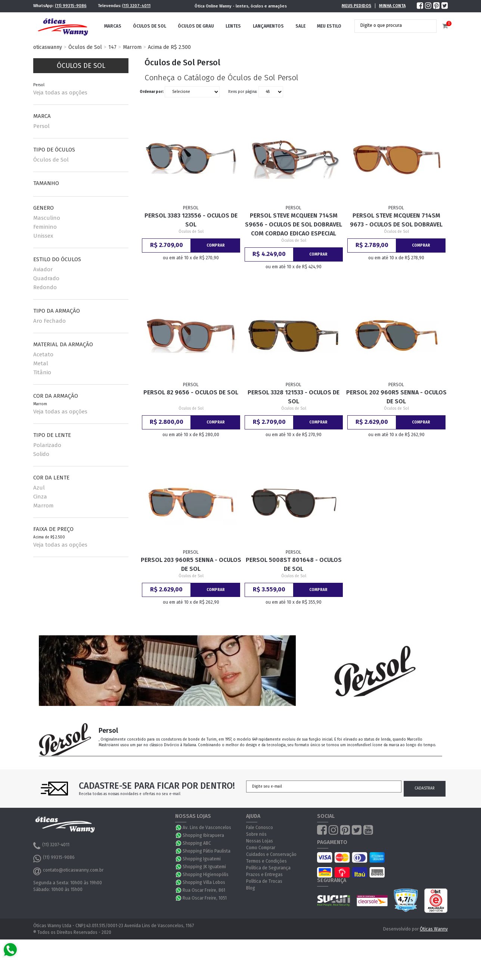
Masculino (46, 218)
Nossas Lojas (259, 841)
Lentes (233, 26)
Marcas (112, 26)
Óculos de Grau (196, 26)
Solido (41, 454)
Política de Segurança (268, 867)
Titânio (42, 372)
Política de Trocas (264, 881)
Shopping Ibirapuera (203, 835)
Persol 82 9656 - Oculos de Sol (190, 392)
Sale (300, 26)
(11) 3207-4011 (136, 5)
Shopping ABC (197, 843)
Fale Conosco (259, 827)
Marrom (132, 47)
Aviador (43, 269)
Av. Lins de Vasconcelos (207, 827)
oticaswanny (47, 47)
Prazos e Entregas (264, 874)
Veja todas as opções (60, 92)
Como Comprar (260, 847)
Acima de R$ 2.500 (169, 47)
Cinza (40, 496)
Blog (250, 888)
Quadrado (46, 278)
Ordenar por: (152, 92)
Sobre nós (256, 834)
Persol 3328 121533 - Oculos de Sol (293, 397)
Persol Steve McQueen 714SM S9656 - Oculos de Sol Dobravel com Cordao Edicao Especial (293, 224)
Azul (39, 487)
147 (112, 47)
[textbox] (390, 25)
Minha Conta (392, 5)
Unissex (43, 235)
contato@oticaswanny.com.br (68, 871)
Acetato (43, 354)
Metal (40, 363)
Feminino (45, 226)
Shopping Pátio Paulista (206, 851)
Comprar (216, 245)
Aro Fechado (49, 321)
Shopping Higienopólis (206, 874)
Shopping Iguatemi (202, 859)
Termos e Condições (266, 861)
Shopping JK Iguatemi (204, 866)
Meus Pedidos (356, 5)
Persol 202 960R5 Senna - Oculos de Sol (396, 397)
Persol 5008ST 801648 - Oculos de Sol (294, 564)
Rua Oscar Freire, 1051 (205, 898)
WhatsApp (179, 827)
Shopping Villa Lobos (204, 882)
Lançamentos (268, 26)
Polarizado (47, 445)
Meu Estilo (329, 26)
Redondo (45, 287)
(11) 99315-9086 (71, 5)
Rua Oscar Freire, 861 (204, 890)
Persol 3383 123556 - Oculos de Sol (191, 220)
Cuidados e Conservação (271, 854)
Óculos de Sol (149, 26)
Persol (41, 126)
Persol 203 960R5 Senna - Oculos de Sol (191, 564)
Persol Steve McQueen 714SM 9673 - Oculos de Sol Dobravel (396, 220)
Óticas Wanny (434, 929)
